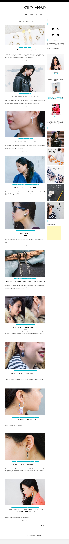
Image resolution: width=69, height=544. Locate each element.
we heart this (33, 279)
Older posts (42, 530)
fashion (29, 185)
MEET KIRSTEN (11, 0)
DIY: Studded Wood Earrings (25, 234)
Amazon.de (55, 116)
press (16, 0)
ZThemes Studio (39, 540)
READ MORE (55, 73)
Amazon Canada (60, 98)
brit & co (17, 511)
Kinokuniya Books (50, 98)
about (26, 14)
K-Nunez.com (59, 75)
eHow (24, 374)
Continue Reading (25, 60)
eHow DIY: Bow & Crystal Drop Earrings (25, 377)
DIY (36, 14)
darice (21, 185)
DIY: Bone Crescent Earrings (25, 142)
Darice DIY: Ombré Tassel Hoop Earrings (25, 424)
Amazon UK (55, 98)
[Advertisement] (54, 233)
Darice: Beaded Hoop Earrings (25, 188)
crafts (18, 185)
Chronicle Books (59, 97)
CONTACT (7, 0)
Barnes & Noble (54, 97)
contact (31, 14)
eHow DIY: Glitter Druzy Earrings (25, 469)
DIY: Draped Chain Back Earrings (25, 331)
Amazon (49, 97)
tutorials (29, 93)
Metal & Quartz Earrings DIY (25, 50)
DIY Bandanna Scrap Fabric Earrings (25, 96)
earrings (21, 93)
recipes (41, 14)
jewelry (25, 93)
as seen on (14, 185)
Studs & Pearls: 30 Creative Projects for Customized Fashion (32, 0)
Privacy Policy (20, 0)
